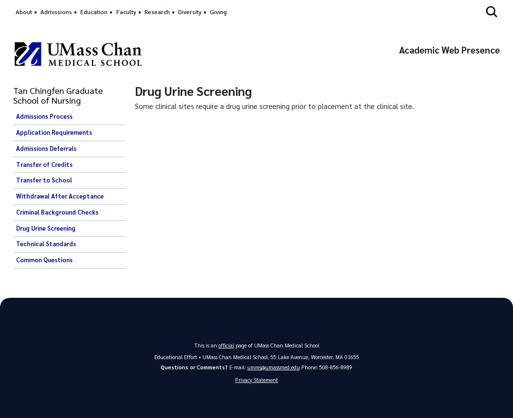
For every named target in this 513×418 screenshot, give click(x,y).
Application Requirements (54, 132)
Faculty (126, 12)
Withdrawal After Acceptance (60, 196)
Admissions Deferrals (46, 148)
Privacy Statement (256, 379)
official (226, 345)
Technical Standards (46, 244)
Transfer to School (44, 180)
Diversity (190, 12)
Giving (218, 12)
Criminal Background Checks (57, 212)
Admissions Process (44, 116)
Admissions (56, 12)
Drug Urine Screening (45, 228)
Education (94, 12)
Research (157, 12)
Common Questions (44, 260)
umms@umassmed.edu (273, 367)
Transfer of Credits (44, 164)
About (24, 12)
